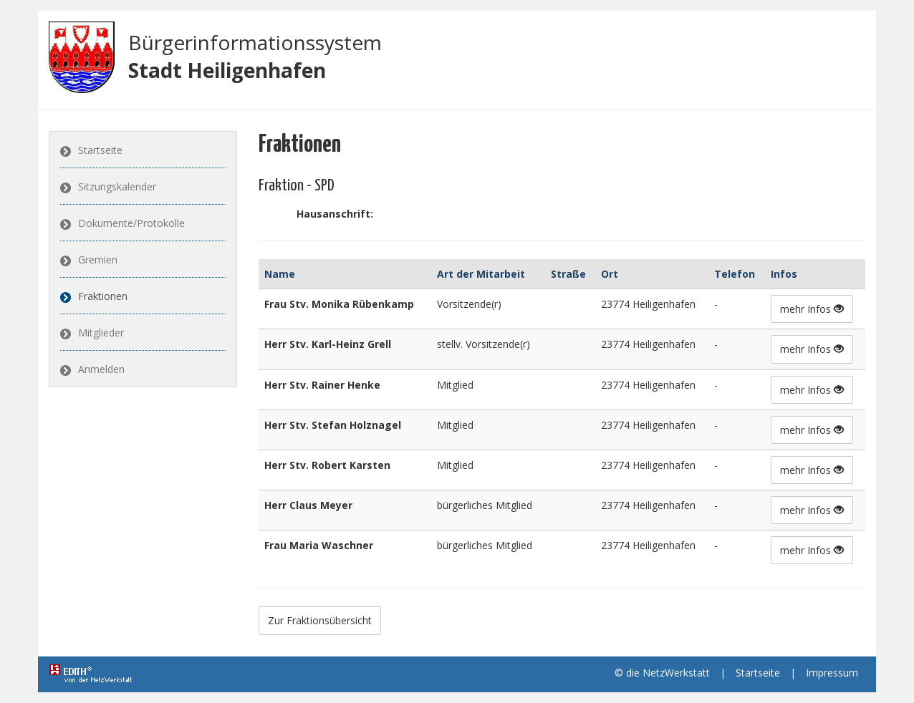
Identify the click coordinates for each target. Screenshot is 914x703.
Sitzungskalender (117, 186)
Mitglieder (101, 332)
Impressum (832, 672)
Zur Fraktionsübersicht (320, 620)
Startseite (100, 150)
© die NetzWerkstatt (662, 672)
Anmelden (101, 369)
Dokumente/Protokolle (131, 223)
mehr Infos (812, 309)
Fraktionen (103, 296)
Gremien (97, 259)
